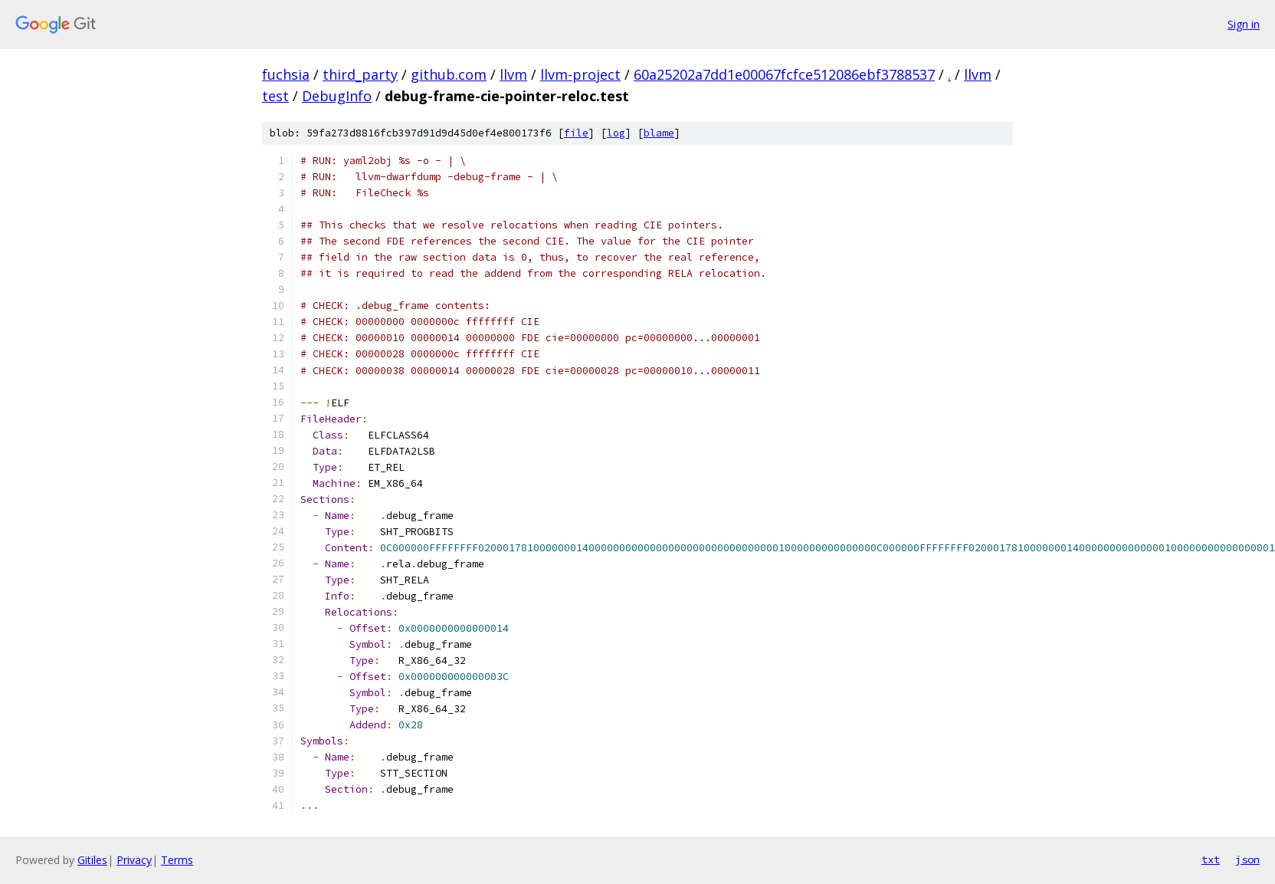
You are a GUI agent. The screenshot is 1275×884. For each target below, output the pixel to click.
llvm (513, 74)
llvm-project (580, 74)
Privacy (134, 860)
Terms (177, 860)
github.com (449, 74)
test (275, 96)
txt (1210, 859)
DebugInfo (337, 96)
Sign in (1243, 24)
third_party (360, 74)
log (616, 133)
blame (659, 133)
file (576, 133)
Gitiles (92, 860)
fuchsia (286, 74)
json (1247, 859)
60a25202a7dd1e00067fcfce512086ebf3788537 (784, 74)
